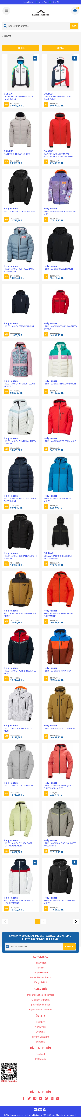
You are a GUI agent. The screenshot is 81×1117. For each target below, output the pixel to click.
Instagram (40, 1059)
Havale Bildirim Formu (40, 977)
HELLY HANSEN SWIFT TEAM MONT (60, 441)
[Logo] (40, 13)
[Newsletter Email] (40, 947)
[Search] (40, 26)
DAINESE (8, 151)
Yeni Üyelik (40, 1027)
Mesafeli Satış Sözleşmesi (40, 995)
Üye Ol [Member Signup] (54, 2)
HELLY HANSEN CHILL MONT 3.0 (18, 785)
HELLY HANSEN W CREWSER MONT (20, 211)
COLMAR (8, 93)
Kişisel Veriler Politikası (40, 1009)
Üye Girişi (40, 1032)
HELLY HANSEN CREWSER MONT (59, 269)
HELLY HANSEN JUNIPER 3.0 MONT (60, 728)
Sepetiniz (40, 1041)
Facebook (40, 1054)
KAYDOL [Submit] (69, 946)
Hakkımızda (40, 962)
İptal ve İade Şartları (40, 1004)
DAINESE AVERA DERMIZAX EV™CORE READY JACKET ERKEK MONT (59, 156)
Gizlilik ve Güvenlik (40, 999)
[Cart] (75, 11)
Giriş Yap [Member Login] (41, 2)
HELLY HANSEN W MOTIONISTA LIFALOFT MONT (18, 901)
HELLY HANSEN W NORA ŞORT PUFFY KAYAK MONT (58, 786)
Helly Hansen (11, 208)
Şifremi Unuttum (40, 1037)
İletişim (40, 967)
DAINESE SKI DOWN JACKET (17, 154)
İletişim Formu (40, 972)
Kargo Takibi (40, 982)
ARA (74, 25)
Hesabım (40, 1022)
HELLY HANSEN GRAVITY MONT (58, 671)
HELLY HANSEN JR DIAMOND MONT (60, 384)
